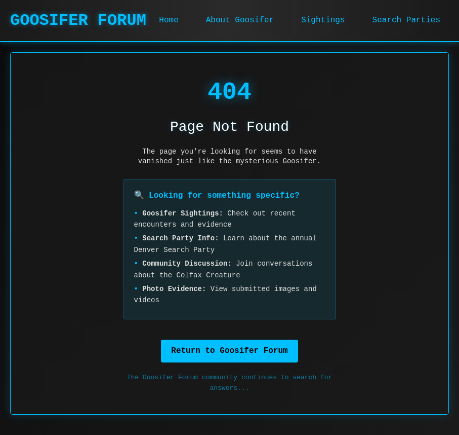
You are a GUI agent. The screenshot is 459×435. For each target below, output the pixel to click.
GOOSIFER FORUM (78, 20)
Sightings (323, 20)
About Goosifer (240, 20)
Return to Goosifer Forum (229, 350)
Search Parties (406, 20)
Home (168, 20)
